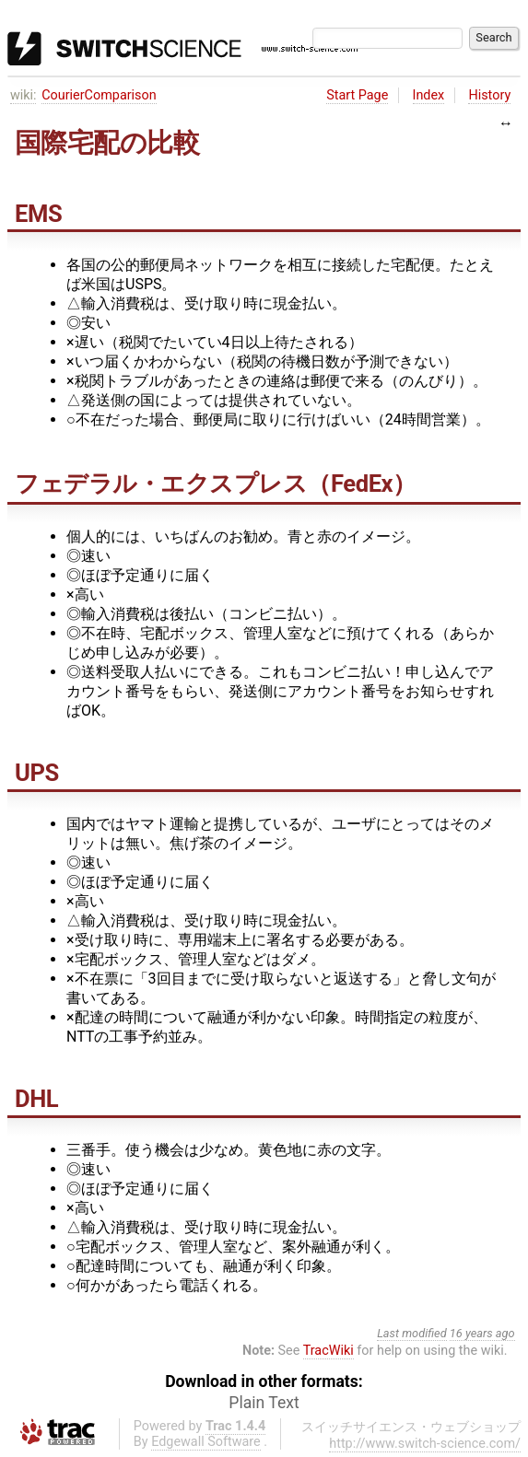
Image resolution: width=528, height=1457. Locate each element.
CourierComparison (98, 95)
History (489, 95)
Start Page (357, 95)
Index (429, 95)
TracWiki (328, 1350)
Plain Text (264, 1402)
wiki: (23, 95)
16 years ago (482, 1333)
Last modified (412, 1333)
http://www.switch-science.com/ (425, 1443)
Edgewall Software (206, 1442)
